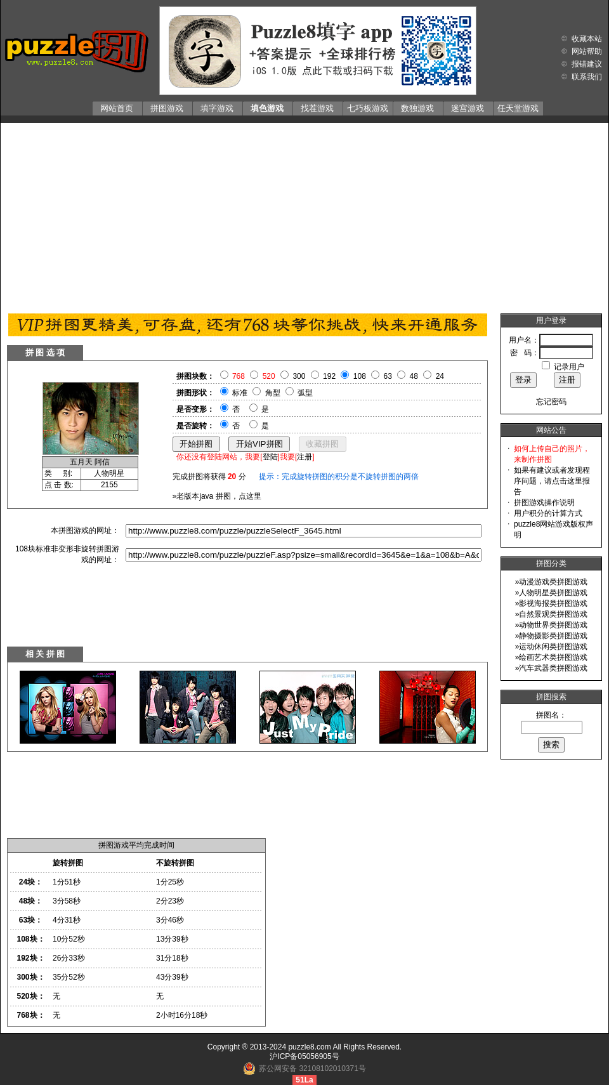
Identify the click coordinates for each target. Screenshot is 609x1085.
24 (440, 376)
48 (414, 376)
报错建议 (587, 64)
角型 (272, 392)
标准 (239, 392)
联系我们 (587, 76)
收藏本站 (587, 38)
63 (388, 376)
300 (298, 376)
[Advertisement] (305, 215)
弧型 (305, 392)
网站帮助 (587, 51)
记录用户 (569, 366)
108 (359, 376)
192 (329, 376)
